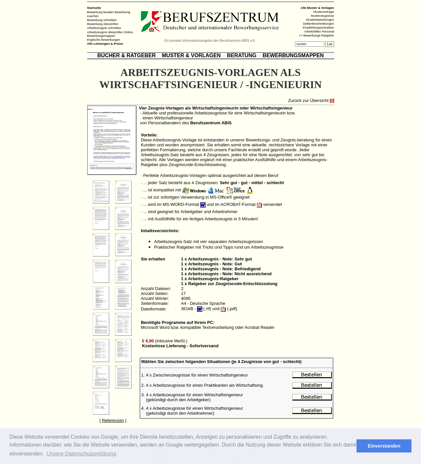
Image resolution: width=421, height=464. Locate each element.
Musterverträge (323, 11)
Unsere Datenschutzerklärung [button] (81, 453)
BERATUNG (241, 55)
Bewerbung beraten (100, 12)
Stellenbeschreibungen (318, 23)
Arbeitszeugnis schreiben (104, 28)
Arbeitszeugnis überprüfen (105, 32)
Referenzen (113, 420)
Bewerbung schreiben (102, 20)
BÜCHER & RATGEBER (126, 55)
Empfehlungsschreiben (318, 27)
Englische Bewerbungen (103, 39)
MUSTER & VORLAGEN (191, 55)
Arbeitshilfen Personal (319, 31)
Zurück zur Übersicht (308, 100)
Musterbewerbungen (320, 19)
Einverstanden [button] (384, 446)
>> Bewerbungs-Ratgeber (316, 35)
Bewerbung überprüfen (102, 24)
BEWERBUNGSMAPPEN (293, 55)
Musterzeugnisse (322, 15)
